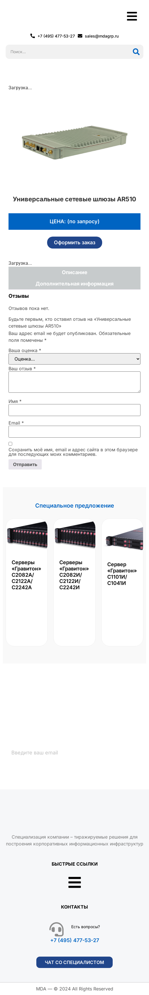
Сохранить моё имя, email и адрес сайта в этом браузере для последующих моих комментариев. (73, 451)
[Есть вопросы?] (56, 929)
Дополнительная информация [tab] (74, 284)
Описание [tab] (74, 272)
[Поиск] (136, 52)
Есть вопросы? (85, 926)
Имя (15, 401)
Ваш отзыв (22, 368)
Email (16, 423)
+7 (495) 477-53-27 (74, 940)
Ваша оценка (25, 350)
